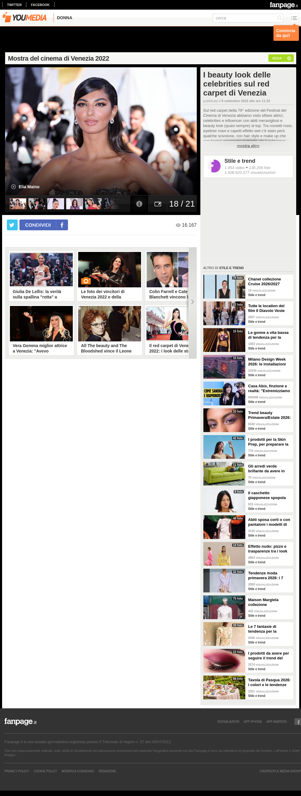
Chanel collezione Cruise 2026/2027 (264, 281)
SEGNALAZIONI (228, 721)
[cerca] (248, 18)
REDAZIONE (107, 771)
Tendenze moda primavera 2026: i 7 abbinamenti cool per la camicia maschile (268, 575)
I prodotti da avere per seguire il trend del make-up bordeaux (268, 656)
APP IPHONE (253, 721)
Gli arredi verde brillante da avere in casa (266, 469)
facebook (40, 5)
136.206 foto (259, 167)
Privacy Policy (16, 771)
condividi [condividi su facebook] (38, 225)
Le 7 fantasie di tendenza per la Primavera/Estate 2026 (269, 629)
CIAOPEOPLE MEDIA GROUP (280, 771)
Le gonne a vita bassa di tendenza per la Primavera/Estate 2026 (269, 335)
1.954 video (235, 167)
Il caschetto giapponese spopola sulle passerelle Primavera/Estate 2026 (269, 495)
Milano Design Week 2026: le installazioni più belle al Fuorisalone (269, 362)
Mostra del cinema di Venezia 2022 (58, 58)
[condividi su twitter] (12, 224)
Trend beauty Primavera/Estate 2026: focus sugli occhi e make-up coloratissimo (269, 415)
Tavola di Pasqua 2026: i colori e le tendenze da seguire (269, 682)
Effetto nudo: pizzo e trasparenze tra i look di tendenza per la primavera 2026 (268, 549)
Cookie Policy (45, 771)
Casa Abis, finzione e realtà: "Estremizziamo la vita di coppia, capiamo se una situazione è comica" (269, 388)
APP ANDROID (277, 721)
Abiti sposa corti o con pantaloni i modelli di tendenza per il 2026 (269, 522)
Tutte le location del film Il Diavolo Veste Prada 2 (266, 308)
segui (277, 58)
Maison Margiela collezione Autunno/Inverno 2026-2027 (269, 602)
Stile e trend (240, 161)
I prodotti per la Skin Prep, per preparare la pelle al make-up (268, 442)
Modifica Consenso (78, 771)
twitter (14, 5)
